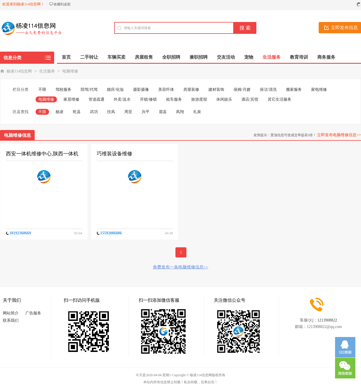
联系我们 (11, 320)
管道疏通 (96, 99)
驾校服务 (63, 89)
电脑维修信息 (17, 135)
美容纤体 (166, 89)
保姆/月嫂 (242, 89)
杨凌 (59, 112)
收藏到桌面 (62, 4)
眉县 (163, 112)
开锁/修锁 (148, 99)
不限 (42, 89)
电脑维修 (70, 71)
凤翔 (180, 112)
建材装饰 (216, 89)
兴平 (145, 112)
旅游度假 (199, 99)
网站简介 (11, 313)
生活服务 (47, 71)
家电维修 (319, 89)
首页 (66, 57)
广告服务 (33, 313)
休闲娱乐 (224, 99)
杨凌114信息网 (19, 71)
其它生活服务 (279, 99)
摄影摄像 (141, 89)
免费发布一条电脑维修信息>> (180, 267)
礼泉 (197, 112)
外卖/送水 (122, 99)
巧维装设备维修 (114, 154)
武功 (94, 112)
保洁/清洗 (268, 89)
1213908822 (327, 320)
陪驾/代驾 (89, 89)
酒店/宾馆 (249, 99)
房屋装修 (191, 89)
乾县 (77, 112)
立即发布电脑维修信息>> (339, 135)
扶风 (111, 112)
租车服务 (174, 99)
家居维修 (71, 99)
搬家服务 (294, 89)
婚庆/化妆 (115, 89)
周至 (128, 112)
